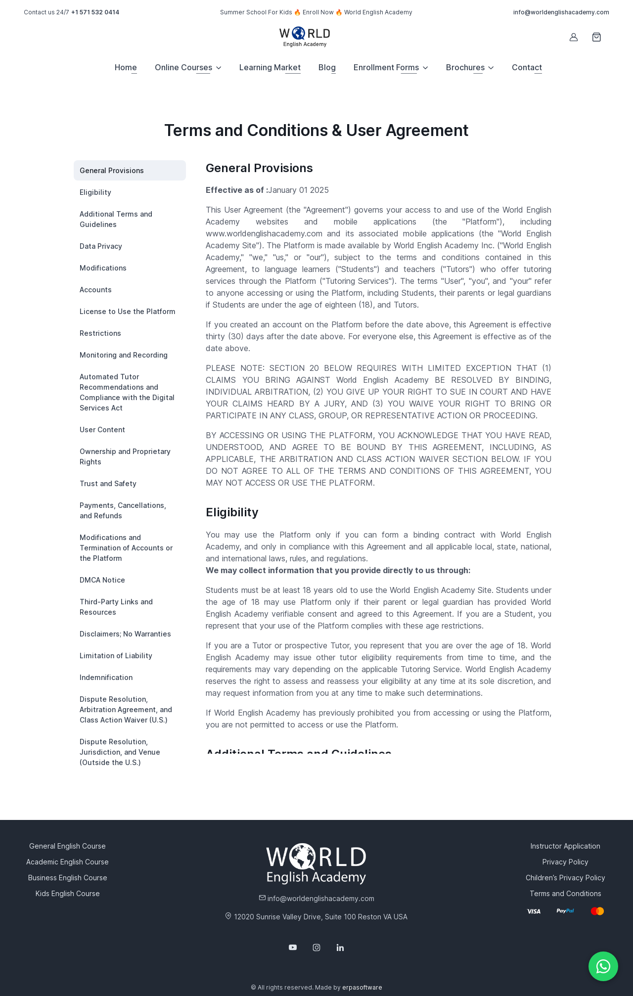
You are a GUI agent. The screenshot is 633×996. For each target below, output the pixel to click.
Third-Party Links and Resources (116, 606)
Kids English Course (68, 893)
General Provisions (112, 170)
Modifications (103, 268)
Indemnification (106, 677)
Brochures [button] (465, 67)
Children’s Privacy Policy (565, 877)
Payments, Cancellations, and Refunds (123, 510)
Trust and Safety (108, 483)
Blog (327, 67)
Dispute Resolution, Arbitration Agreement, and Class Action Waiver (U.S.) (126, 709)
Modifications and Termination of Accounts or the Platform (126, 547)
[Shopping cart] (597, 37)
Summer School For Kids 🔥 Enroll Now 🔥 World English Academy (316, 12)
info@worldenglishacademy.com (561, 12)
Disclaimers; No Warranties (125, 634)
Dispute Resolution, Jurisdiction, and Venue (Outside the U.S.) (120, 752)
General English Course (67, 846)
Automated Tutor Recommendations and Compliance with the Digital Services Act (127, 392)
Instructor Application (565, 846)
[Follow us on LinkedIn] (340, 947)
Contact (527, 67)
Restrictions (100, 333)
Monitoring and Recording (124, 355)
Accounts (96, 289)
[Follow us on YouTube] (293, 947)
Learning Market (270, 67)
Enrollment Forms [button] (386, 67)
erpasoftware (362, 987)
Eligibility (95, 192)
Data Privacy (101, 246)
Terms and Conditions (565, 893)
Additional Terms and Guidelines (116, 219)
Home (126, 67)
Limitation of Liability (116, 655)
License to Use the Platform (128, 311)
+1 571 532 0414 (95, 12)
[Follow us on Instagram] (316, 947)
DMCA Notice (102, 580)
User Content (102, 429)
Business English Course (67, 877)
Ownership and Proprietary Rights (125, 456)
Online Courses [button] (183, 67)
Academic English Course (67, 862)
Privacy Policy (565, 862)
